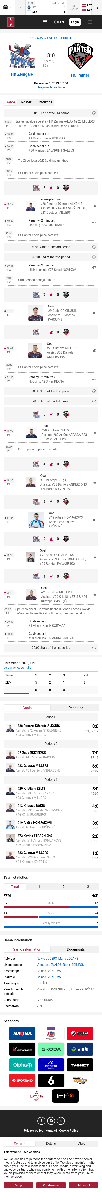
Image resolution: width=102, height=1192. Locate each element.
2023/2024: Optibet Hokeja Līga (53, 37)
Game (10, 102)
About (82, 1143)
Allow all (84, 1185)
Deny (18, 1185)
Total (15, 887)
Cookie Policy (68, 1130)
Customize (51, 1185)
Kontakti (51, 1130)
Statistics (45, 102)
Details (51, 1143)
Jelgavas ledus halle (51, 87)
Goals (27, 708)
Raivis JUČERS (47, 958)
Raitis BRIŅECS (73, 964)
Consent (19, 1143)
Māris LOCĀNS (68, 958)
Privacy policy (33, 1130)
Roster (26, 102)
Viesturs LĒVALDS (49, 964)
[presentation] (20, 7)
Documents (76, 949)
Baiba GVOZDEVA (49, 977)
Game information (27, 949)
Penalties (76, 708)
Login (75, 22)
